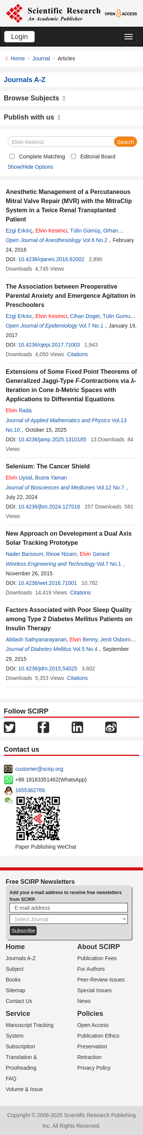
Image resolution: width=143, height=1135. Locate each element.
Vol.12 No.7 (110, 487)
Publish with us (32, 117)
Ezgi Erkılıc (19, 316)
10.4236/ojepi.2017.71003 (49, 345)
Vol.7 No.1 (91, 326)
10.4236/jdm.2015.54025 (47, 668)
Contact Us (19, 1001)
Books (13, 980)
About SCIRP (98, 947)
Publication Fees (97, 958)
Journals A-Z (21, 958)
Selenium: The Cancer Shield (48, 466)
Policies (90, 1013)
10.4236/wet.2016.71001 (47, 583)
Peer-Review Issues (101, 980)
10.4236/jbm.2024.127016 (49, 507)
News (84, 1001)
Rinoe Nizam (61, 554)
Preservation (92, 1046)
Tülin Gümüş (85, 231)
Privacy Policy (94, 1068)
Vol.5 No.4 (85, 649)
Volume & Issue (24, 1089)
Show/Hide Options (30, 167)
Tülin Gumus (118, 316)
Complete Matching (42, 156)
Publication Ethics (98, 1036)
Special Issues (94, 990)
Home (18, 58)
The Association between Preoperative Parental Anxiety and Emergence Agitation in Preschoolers (70, 295)
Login (19, 36)
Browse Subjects (35, 98)
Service (18, 1013)
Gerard (94, 554)
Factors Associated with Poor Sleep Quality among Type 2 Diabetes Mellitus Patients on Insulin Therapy (69, 619)
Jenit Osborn (115, 639)
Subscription (20, 1046)
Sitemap (15, 990)
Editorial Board (98, 156)
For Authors (91, 969)
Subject (15, 969)
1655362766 (30, 790)
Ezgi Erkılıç (19, 231)
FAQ (11, 1078)
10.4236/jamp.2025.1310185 (52, 439)
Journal (41, 58)
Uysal (19, 478)
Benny (83, 639)
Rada (19, 410)
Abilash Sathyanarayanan (36, 639)
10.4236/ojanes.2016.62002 (51, 259)
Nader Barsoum (24, 554)
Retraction (89, 1057)
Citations (77, 354)
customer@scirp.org (39, 769)
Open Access (93, 1025)
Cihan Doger (85, 316)
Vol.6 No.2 (95, 240)
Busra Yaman (51, 478)
